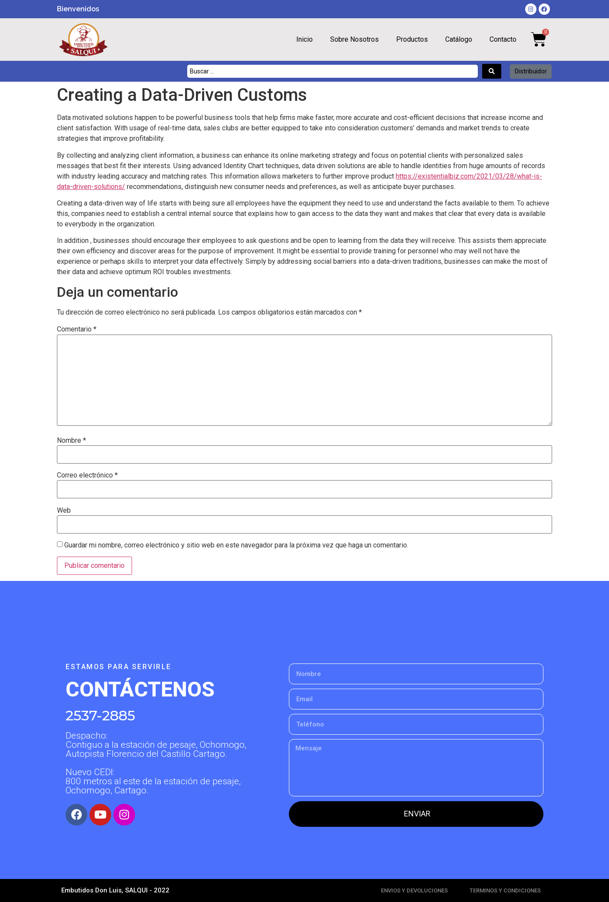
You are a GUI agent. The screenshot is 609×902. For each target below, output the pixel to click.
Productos (412, 39)
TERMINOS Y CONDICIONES (505, 890)
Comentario (76, 329)
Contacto (503, 39)
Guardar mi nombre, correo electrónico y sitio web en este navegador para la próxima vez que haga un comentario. (236, 545)
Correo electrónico (87, 475)
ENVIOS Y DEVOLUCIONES (414, 890)
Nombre (71, 440)
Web (64, 510)
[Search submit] (491, 71)
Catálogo (458, 39)
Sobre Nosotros (354, 39)
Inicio (304, 39)
